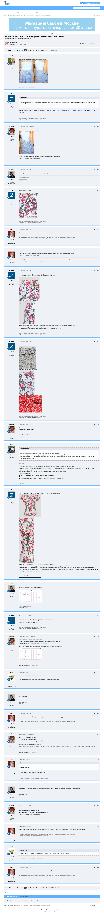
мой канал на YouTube (23, 119)
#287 (98, 490)
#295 (98, 759)
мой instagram (31, 119)
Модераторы (18, 12)
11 (22, 50)
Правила (12, 8)
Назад (9, 50)
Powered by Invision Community (52, 911)
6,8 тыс (12, 182)
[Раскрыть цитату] (20, 97)
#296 (98, 785)
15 (33, 50)
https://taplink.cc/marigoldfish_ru (25, 162)
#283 (98, 270)
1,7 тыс (12, 457)
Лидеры (37, 12)
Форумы (6, 12)
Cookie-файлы (59, 909)
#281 (98, 229)
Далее (42, 50)
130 (12, 859)
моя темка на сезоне (23, 607)
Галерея (12, 12)
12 (25, 50)
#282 (98, 250)
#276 (98, 56)
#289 (98, 615)
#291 (98, 672)
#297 (98, 805)
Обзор (6, 9)
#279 (98, 169)
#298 (98, 826)
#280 (98, 190)
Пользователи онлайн (28, 12)
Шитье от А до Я (22, 44)
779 (12, 68)
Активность (19, 8)
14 (30, 50)
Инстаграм (21, 180)
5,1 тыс (12, 139)
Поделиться (83, 43)
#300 (98, 867)
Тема (43, 909)
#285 (98, 424)
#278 (98, 126)
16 (36, 50)
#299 (98, 846)
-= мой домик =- (22, 483)
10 (19, 50)
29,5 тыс (12, 106)
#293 (98, 713)
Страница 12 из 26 (54, 50)
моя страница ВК (37, 119)
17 (38, 50)
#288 (98, 583)
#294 (98, 734)
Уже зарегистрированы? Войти (92, 3)
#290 (98, 636)
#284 (98, 341)
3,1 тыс (12, 242)
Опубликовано (25, 56)
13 (27, 50)
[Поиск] (81, 8)
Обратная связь (50, 909)
